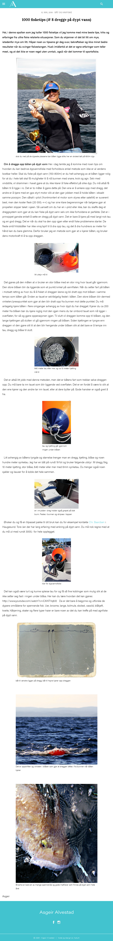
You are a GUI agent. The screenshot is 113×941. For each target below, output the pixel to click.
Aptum (76, 937)
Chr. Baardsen (96, 522)
